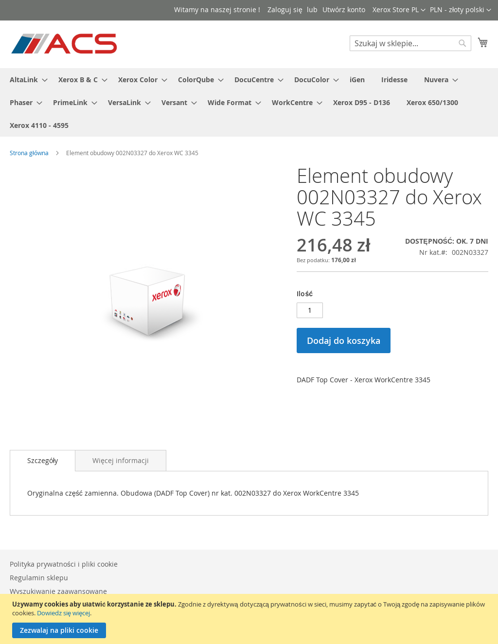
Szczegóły (42, 460)
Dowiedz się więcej (63, 612)
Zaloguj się (284, 9)
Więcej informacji (120, 460)
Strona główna (29, 153)
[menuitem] (26, 79)
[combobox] (410, 43)
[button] (460, 10)
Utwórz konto (343, 9)
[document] (250, 619)
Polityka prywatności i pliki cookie (64, 564)
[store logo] (65, 44)
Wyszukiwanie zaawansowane (58, 591)
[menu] (249, 102)
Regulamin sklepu (39, 577)
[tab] (42, 460)
